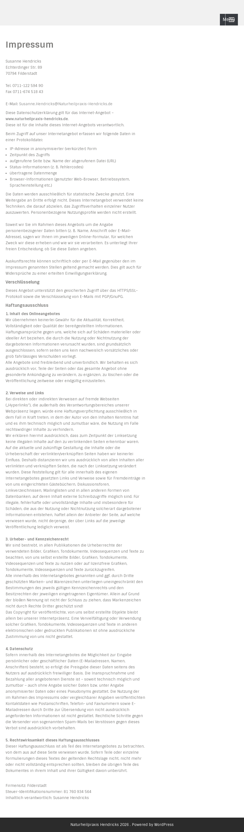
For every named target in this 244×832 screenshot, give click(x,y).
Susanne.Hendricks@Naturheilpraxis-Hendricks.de (65, 104)
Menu (229, 19)
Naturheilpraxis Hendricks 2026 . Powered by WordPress (122, 824)
